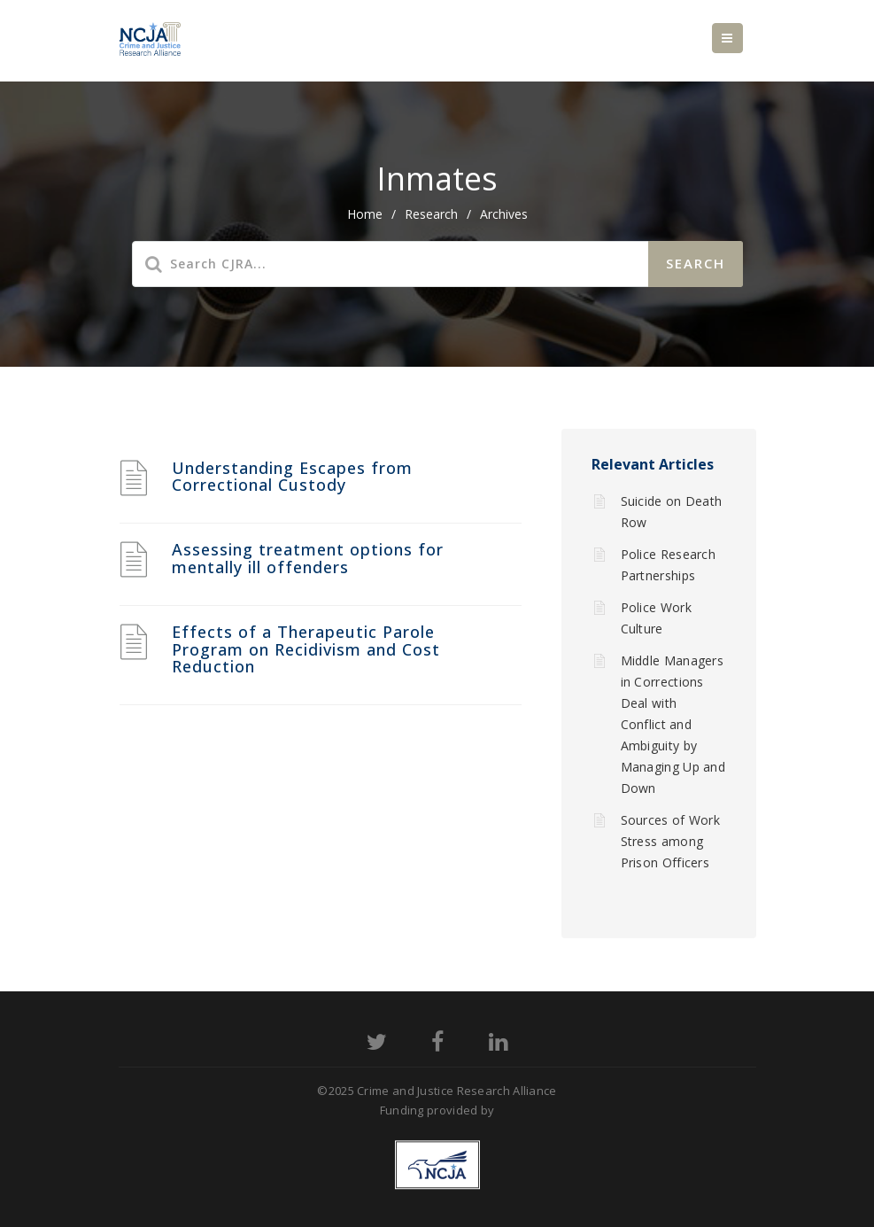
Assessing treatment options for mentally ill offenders (308, 558)
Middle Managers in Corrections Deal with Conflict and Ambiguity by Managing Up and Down (673, 724)
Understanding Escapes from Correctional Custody (292, 476)
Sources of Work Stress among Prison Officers (671, 841)
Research (431, 214)
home (365, 214)
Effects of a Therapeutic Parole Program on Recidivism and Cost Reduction (306, 649)
